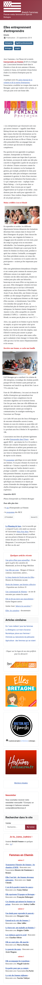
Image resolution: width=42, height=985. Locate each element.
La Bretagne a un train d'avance (17, 630)
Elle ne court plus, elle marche (17, 942)
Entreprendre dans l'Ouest (19, 439)
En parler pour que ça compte (17, 968)
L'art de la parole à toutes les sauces (19, 887)
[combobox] (15, 827)
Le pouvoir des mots (13, 949)
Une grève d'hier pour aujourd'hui (17, 560)
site (7, 508)
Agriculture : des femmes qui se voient (20, 641)
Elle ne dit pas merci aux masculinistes (19, 599)
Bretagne (8, 48)
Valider (8, 823)
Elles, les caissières (12, 611)
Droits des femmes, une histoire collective (20, 584)
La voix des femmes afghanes (16, 975)
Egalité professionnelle (24, 43)
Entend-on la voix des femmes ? (17, 920)
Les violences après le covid (15, 935)
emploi (17, 48)
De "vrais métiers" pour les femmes (19, 626)
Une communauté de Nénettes (16, 592)
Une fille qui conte (12, 570)
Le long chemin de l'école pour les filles (19, 577)
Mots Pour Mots (23, 532)
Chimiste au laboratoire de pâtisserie (19, 637)
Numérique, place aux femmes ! (17, 633)
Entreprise (8, 43)
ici (11, 844)
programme (10, 460)
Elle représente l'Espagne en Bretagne (19, 894)
